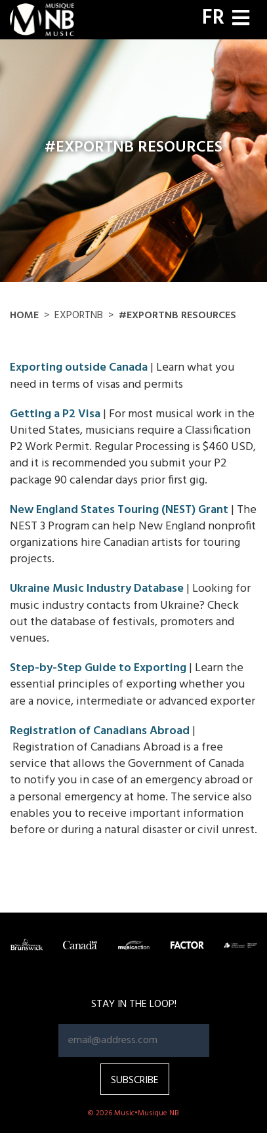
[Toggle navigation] (240, 19)
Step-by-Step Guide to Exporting (98, 668)
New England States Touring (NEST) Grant (119, 510)
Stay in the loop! (133, 1004)
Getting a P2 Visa (55, 414)
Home (24, 315)
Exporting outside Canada (79, 367)
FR (213, 18)
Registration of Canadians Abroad (100, 731)
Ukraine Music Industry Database (97, 588)
